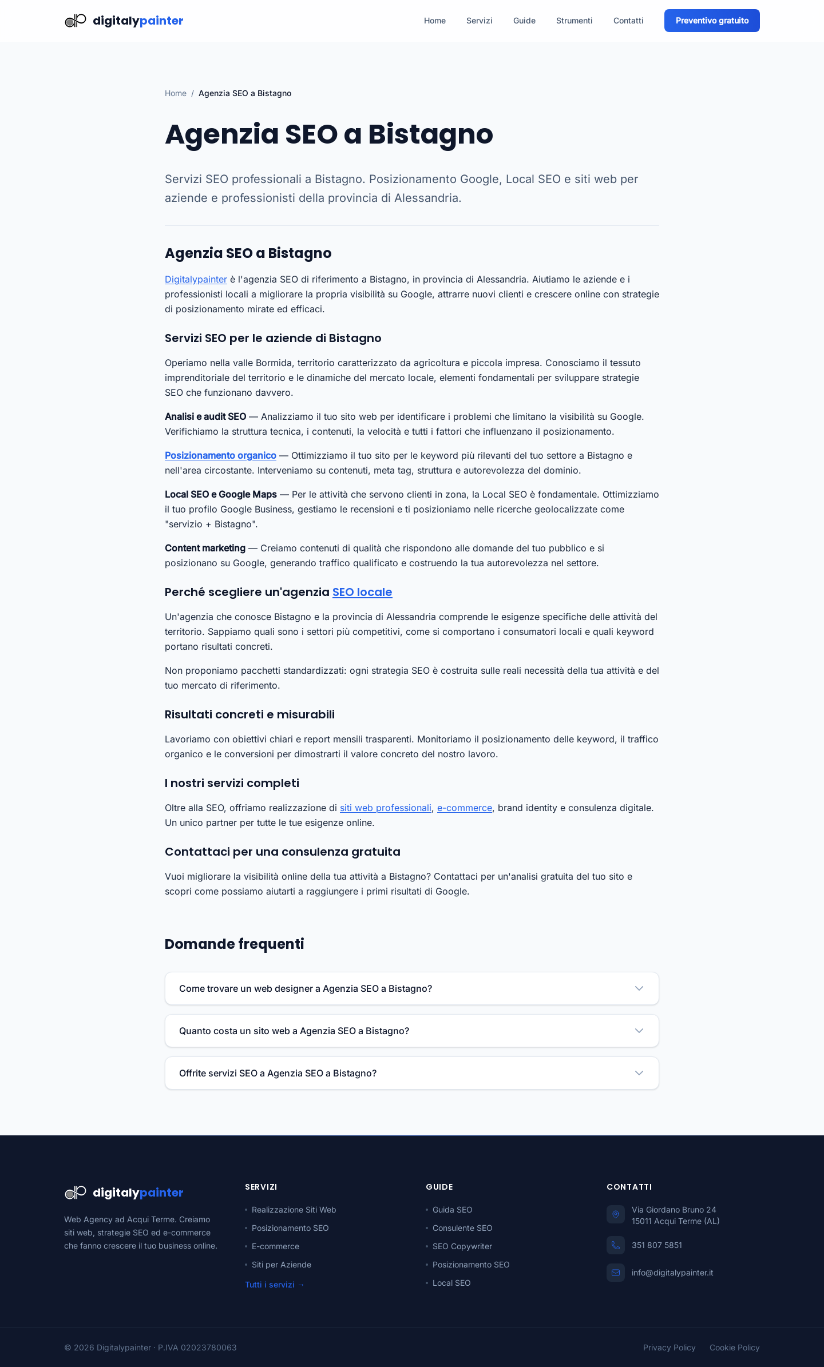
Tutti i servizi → (275, 1284)
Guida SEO (449, 1209)
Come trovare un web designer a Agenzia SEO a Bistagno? (412, 988)
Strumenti (574, 20)
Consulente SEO (459, 1228)
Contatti (628, 20)
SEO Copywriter (459, 1246)
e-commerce (464, 807)
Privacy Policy (669, 1347)
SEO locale (362, 592)
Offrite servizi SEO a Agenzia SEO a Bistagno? (412, 1073)
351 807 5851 (657, 1245)
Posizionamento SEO (287, 1228)
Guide (524, 20)
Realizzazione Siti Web (290, 1209)
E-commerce (272, 1246)
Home (435, 20)
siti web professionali (385, 807)
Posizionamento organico (220, 455)
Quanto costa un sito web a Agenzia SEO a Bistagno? (412, 1030)
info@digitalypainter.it (673, 1272)
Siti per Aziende (278, 1264)
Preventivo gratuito (712, 20)
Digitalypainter (196, 279)
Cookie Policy (735, 1347)
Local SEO (448, 1282)
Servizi (479, 20)
